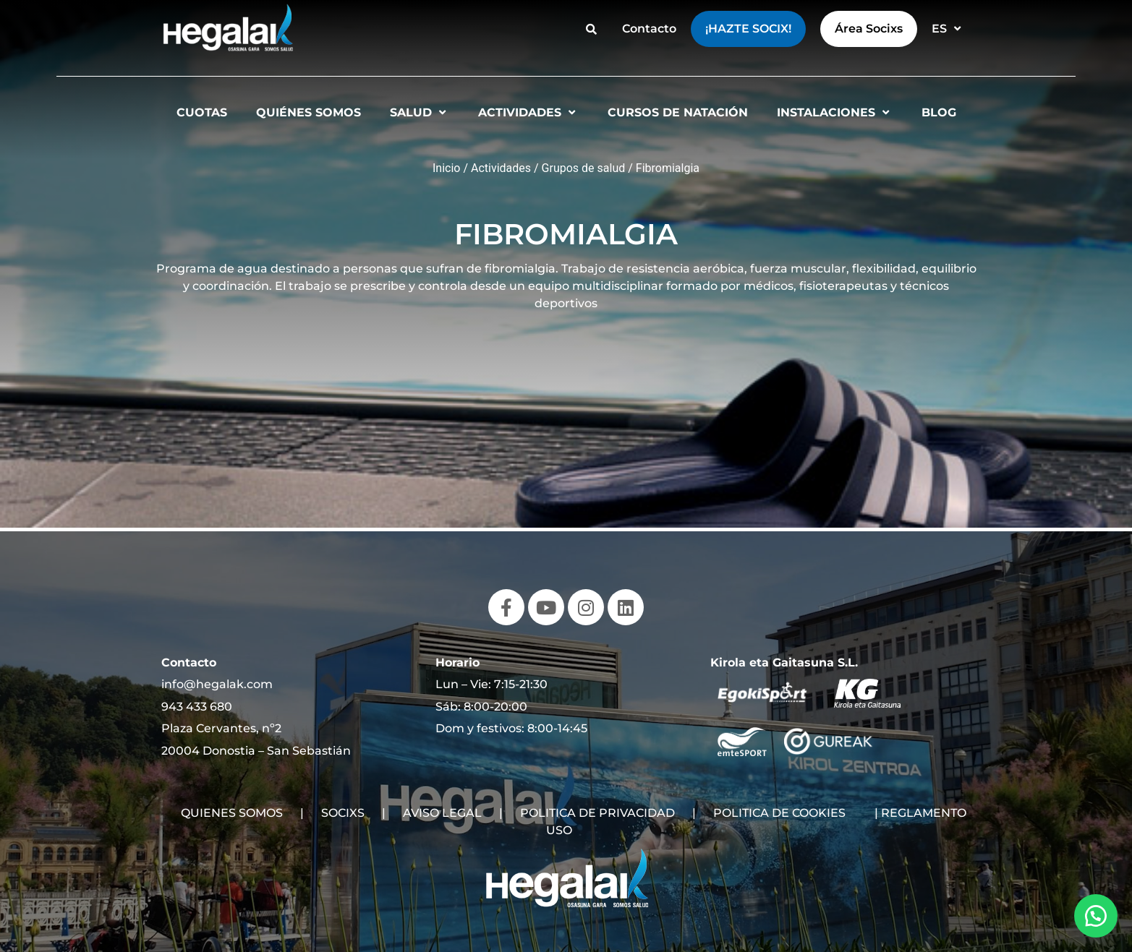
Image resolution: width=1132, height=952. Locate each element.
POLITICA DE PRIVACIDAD (597, 813)
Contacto (649, 28)
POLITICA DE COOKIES (779, 813)
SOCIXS (343, 813)
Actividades (528, 112)
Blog (939, 112)
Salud (419, 112)
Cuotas (201, 112)
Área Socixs (869, 28)
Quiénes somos (308, 112)
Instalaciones (835, 112)
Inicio (446, 168)
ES (948, 28)
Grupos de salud (584, 168)
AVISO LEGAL (442, 813)
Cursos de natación (678, 112)
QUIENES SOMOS (232, 813)
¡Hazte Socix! (748, 28)
